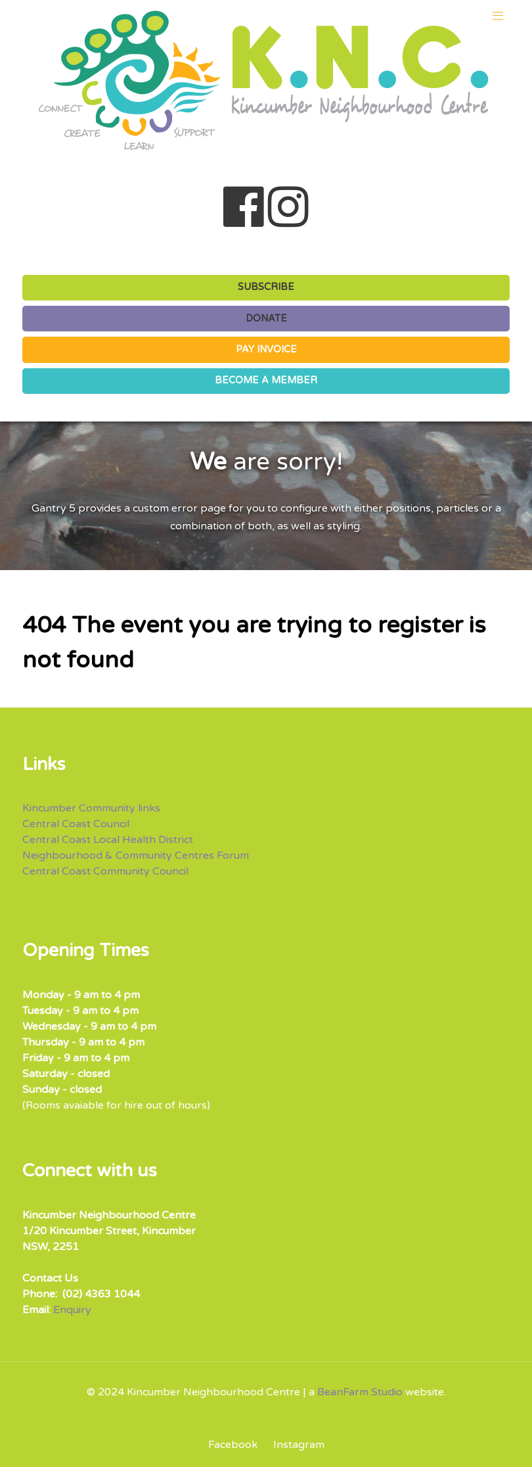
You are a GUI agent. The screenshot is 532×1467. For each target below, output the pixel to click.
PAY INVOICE (266, 349)
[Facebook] (237, 1444)
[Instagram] (295, 1444)
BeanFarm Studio (360, 1392)
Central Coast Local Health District (107, 839)
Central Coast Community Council (105, 871)
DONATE (266, 318)
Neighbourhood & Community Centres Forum (135, 855)
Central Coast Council (75, 823)
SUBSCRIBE (266, 287)
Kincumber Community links (91, 808)
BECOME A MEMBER (266, 380)
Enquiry (72, 1309)
